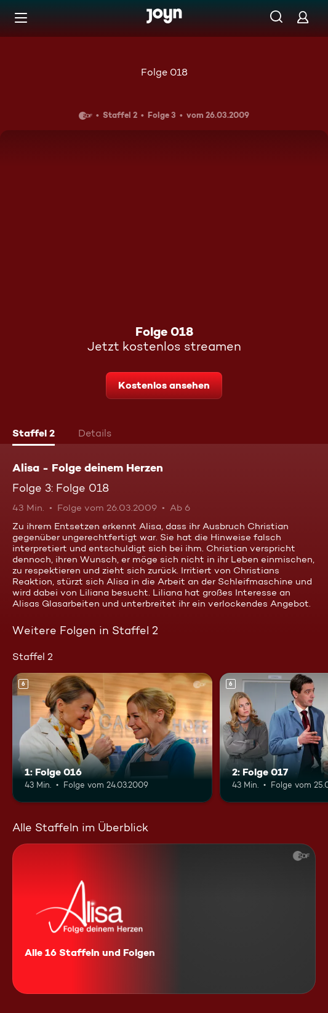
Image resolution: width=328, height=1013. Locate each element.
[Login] (302, 17)
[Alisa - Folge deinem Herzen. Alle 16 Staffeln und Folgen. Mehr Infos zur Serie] (164, 919)
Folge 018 (164, 72)
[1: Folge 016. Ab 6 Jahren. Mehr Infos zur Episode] (112, 737)
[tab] (33, 435)
